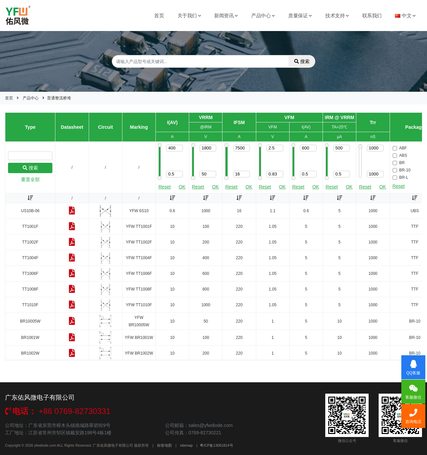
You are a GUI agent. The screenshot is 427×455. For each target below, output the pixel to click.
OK (182, 186)
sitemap (186, 445)
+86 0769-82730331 (57, 411)
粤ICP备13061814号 (216, 445)
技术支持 (337, 15)
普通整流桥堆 (59, 98)
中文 (405, 15)
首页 (159, 15)
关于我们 (189, 15)
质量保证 (300, 15)
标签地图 (164, 445)
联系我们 (372, 15)
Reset (164, 186)
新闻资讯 (226, 15)
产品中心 (263, 15)
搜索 (302, 61)
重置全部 (30, 179)
